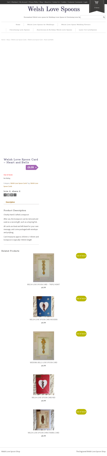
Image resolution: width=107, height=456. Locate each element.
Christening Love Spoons (20, 30)
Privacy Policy (33, 2)
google (15, 194)
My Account (23, 2)
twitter (8, 194)
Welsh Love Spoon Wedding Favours (76, 25)
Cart (8, 2)
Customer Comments (75, 2)
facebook (5, 194)
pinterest (11, 194)
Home (18, 25)
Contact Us (56, 2)
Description (10, 202)
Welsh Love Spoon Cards (18, 40)
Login (85, 2)
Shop (41, 2)
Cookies (63, 2)
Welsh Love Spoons (53, 9)
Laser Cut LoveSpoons (88, 30)
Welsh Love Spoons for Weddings (40, 25)
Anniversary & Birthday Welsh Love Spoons (54, 30)
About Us (48, 2)
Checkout (14, 2)
